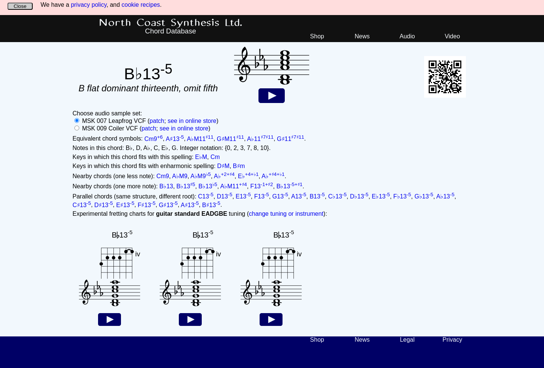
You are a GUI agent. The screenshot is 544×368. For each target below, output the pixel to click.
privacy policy (89, 5)
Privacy (452, 339)
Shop (317, 36)
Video (452, 36)
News (362, 36)
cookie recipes (141, 5)
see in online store (192, 121)
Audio (407, 36)
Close (20, 6)
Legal (407, 339)
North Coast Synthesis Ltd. (171, 23)
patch (157, 121)
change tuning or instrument (286, 214)
